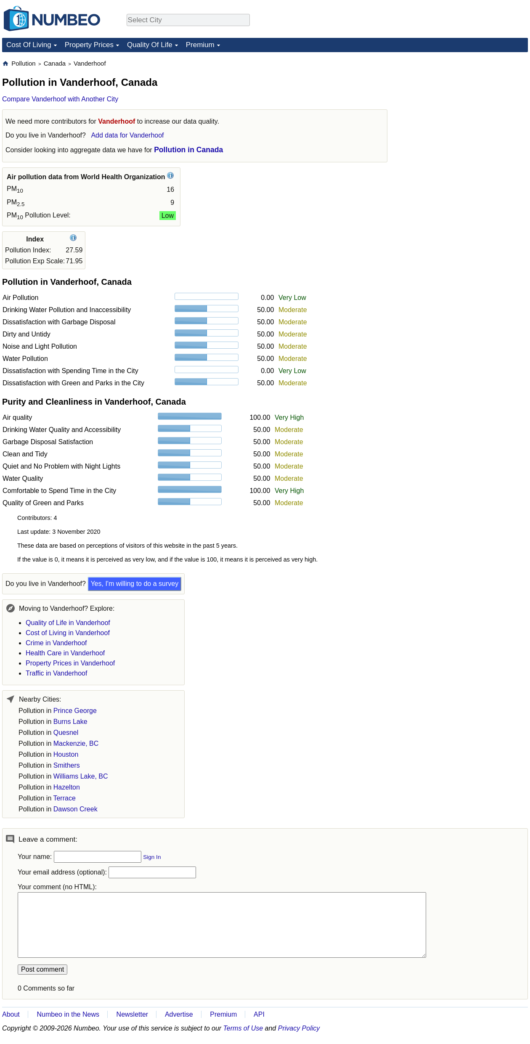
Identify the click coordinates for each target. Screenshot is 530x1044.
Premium (200, 45)
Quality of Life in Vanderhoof (68, 622)
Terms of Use (243, 1028)
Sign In (152, 857)
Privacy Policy (299, 1028)
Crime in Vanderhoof (56, 643)
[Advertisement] (465, 111)
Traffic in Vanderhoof (56, 673)
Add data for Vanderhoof (127, 135)
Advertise (179, 1014)
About (11, 1014)
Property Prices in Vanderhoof (70, 663)
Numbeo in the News (68, 1014)
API (259, 1014)
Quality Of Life (149, 45)
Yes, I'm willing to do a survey (134, 583)
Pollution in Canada (188, 150)
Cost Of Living (28, 45)
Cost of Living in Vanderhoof (68, 632)
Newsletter (132, 1014)
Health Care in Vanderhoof (65, 653)
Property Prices (89, 45)
